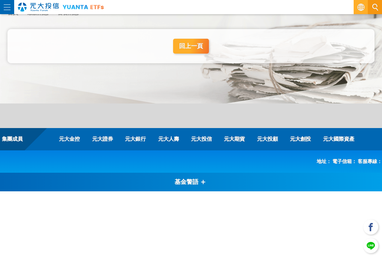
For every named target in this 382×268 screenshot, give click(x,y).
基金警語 (190, 182)
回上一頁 (191, 46)
